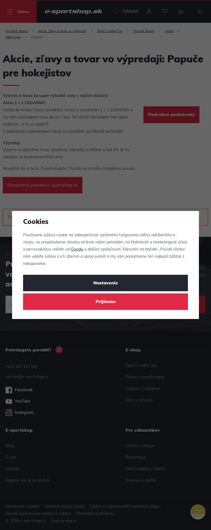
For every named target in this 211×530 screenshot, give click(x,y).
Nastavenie (105, 283)
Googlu (77, 250)
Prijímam (106, 302)
